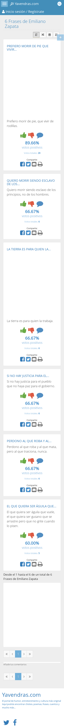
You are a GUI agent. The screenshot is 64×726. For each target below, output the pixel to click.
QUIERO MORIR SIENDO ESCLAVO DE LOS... (31, 182)
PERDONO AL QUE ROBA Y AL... (29, 441)
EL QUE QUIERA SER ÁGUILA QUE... (31, 506)
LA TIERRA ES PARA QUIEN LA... (29, 249)
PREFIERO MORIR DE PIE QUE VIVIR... (27, 48)
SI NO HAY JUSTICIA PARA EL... (28, 376)
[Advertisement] (32, 85)
